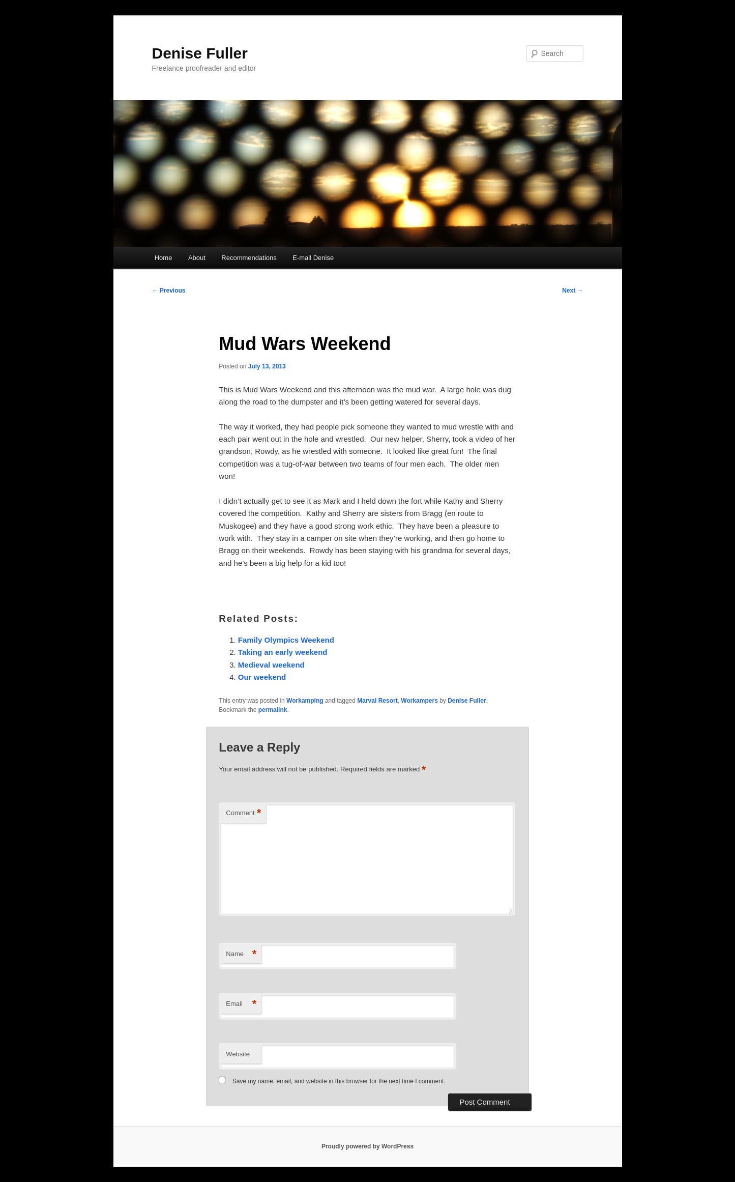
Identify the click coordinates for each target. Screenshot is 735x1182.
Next (572, 290)
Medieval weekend (271, 664)
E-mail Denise (313, 258)
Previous (169, 290)
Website (238, 1054)
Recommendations (248, 258)
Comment (243, 813)
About (196, 258)
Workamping (304, 700)
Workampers (419, 700)
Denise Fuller (200, 53)
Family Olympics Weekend (286, 640)
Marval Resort (377, 700)
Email (241, 1004)
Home (163, 258)
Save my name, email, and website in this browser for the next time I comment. (339, 1081)
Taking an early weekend (283, 652)
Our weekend (262, 677)
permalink (272, 709)
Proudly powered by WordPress (367, 1146)
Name (241, 954)
